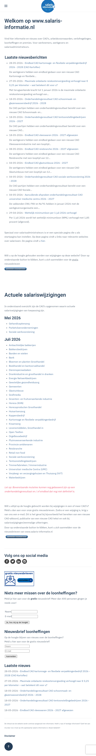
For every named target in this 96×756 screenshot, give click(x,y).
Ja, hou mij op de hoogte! (17, 622)
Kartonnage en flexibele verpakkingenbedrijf (32, 419)
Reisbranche (15, 448)
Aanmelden (11, 656)
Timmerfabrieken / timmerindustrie (28, 465)
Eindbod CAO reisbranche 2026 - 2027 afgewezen (51, 148)
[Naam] (17, 646)
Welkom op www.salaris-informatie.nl (33, 24)
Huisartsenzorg (17, 411)
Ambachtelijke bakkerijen (22, 345)
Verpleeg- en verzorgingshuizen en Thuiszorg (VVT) (36, 473)
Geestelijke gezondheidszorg (24, 382)
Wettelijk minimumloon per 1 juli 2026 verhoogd (50, 212)
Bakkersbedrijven (18, 349)
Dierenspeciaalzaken (20, 369)
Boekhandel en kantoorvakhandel (27, 365)
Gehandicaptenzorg (19, 323)
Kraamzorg (14, 423)
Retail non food (17, 452)
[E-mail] (17, 651)
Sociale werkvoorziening (21, 331)
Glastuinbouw (16, 390)
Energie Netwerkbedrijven (22, 378)
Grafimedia (15, 394)
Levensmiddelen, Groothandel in (26, 427)
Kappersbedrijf (17, 415)
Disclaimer (9, 736)
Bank (11, 357)
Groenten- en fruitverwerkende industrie (30, 398)
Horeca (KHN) (16, 403)
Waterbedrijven (17, 477)
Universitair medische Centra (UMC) (28, 469)
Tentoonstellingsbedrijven (22, 460)
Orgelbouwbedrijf (18, 436)
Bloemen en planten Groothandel (26, 361)
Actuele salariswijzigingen (35, 295)
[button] (5, 6)
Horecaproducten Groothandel (25, 407)
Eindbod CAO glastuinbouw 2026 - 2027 (46, 162)
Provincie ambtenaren (21, 444)
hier (43, 240)
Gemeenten (15, 386)
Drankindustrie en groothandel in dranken (31, 374)
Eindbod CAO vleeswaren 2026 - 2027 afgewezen (51, 135)
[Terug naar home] (48, 6)
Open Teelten (16, 432)
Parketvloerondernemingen (23, 327)
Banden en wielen (18, 353)
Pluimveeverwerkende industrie (26, 440)
